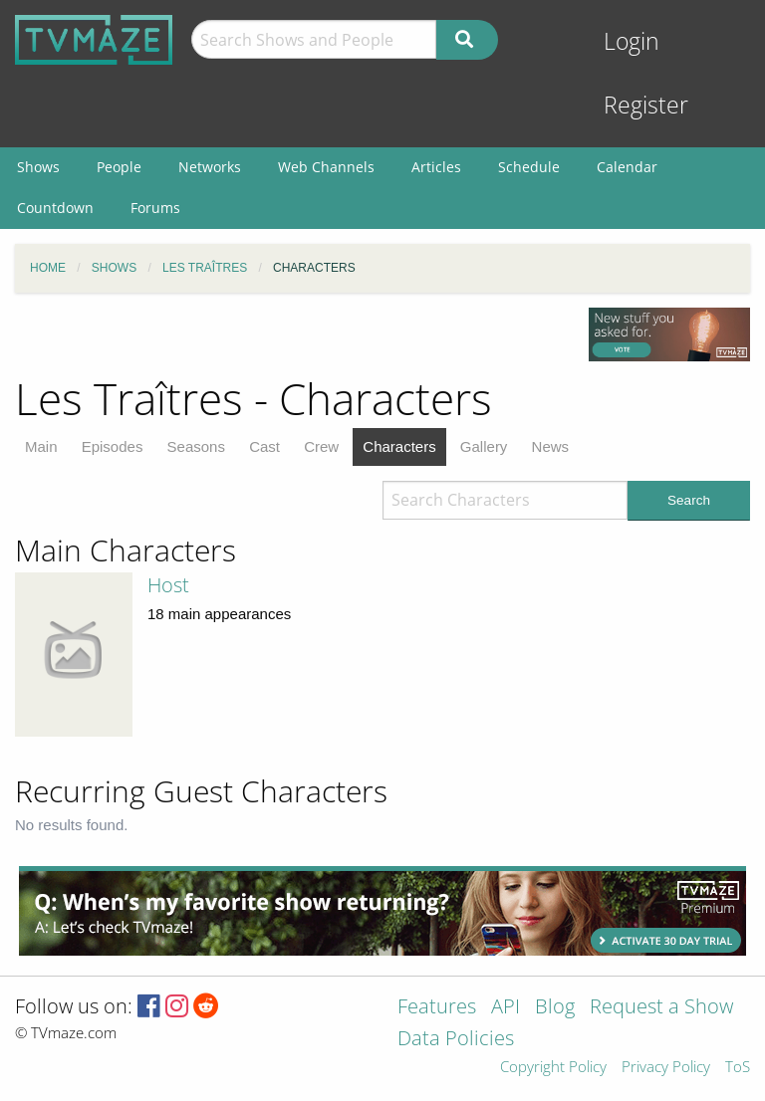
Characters (399, 446)
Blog (555, 1007)
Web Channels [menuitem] (326, 166)
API (505, 1007)
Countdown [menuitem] (55, 207)
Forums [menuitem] (155, 207)
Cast (264, 446)
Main (41, 446)
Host (168, 584)
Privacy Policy (666, 1067)
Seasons (196, 446)
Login (631, 41)
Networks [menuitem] (209, 166)
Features (436, 1007)
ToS (737, 1067)
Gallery (484, 446)
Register (646, 105)
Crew (321, 446)
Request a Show (661, 1007)
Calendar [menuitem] (627, 166)
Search (688, 500)
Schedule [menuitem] (529, 166)
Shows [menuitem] (38, 166)
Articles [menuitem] (436, 166)
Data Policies (455, 1039)
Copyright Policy (553, 1067)
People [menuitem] (119, 166)
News (551, 446)
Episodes (112, 446)
